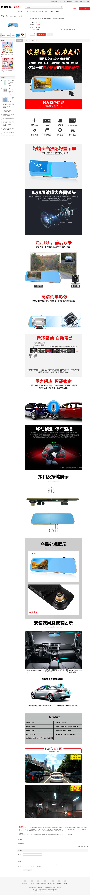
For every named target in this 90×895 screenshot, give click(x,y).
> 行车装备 (15, 16)
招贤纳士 (59, 883)
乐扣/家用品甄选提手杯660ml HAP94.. (11, 82)
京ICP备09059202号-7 (50, 890)
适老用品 (57, 11)
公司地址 (65, 883)
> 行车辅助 (20, 16)
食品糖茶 (44, 11)
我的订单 (76, 1)
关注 (50, 34)
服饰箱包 (32, 11)
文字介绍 (27, 40)
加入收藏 (87, 1)
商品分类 (73, 8)
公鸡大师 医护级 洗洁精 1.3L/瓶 (7, 54)
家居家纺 (26, 11)
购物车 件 (70, 1)
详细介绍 (19, 40)
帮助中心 (82, 1)
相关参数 (34, 40)
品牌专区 (84, 8)
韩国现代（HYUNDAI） (69, 29)
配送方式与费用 (45, 883)
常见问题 (32, 883)
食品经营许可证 (32, 887)
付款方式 (38, 883)
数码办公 (38, 11)
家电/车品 (50, 11)
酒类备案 (40, 887)
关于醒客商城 (25, 883)
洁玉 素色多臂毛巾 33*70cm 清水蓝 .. (11, 99)
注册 (64, 1)
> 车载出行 (10, 16)
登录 (60, 1)
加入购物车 (41, 34)
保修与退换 (52, 883)
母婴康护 (20, 11)
